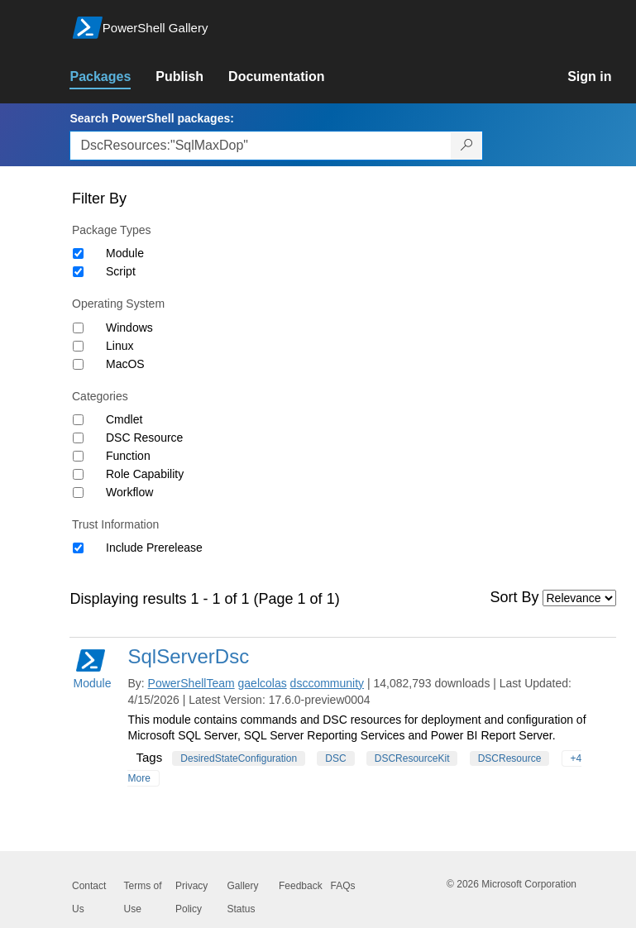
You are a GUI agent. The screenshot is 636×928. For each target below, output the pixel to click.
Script (121, 271)
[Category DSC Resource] (78, 438)
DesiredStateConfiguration (238, 758)
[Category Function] (78, 456)
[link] (112, 77)
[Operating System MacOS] (78, 364)
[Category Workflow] (78, 492)
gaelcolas (262, 683)
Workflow (129, 492)
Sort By (514, 597)
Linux (119, 345)
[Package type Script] (78, 271)
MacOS (125, 364)
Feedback (301, 886)
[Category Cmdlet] (78, 419)
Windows (129, 327)
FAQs (343, 886)
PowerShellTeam (191, 683)
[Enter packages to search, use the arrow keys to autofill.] (260, 145)
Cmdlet (124, 419)
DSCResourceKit (412, 758)
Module (125, 253)
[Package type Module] (78, 253)
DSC (335, 758)
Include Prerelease (154, 547)
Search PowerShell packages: (151, 118)
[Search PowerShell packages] (467, 145)
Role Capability (145, 474)
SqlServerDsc (188, 656)
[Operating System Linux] (78, 346)
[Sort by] (579, 598)
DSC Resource (144, 437)
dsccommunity (327, 683)
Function (128, 455)
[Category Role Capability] (78, 474)
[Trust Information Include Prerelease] (78, 548)
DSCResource (510, 758)
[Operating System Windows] (78, 328)
